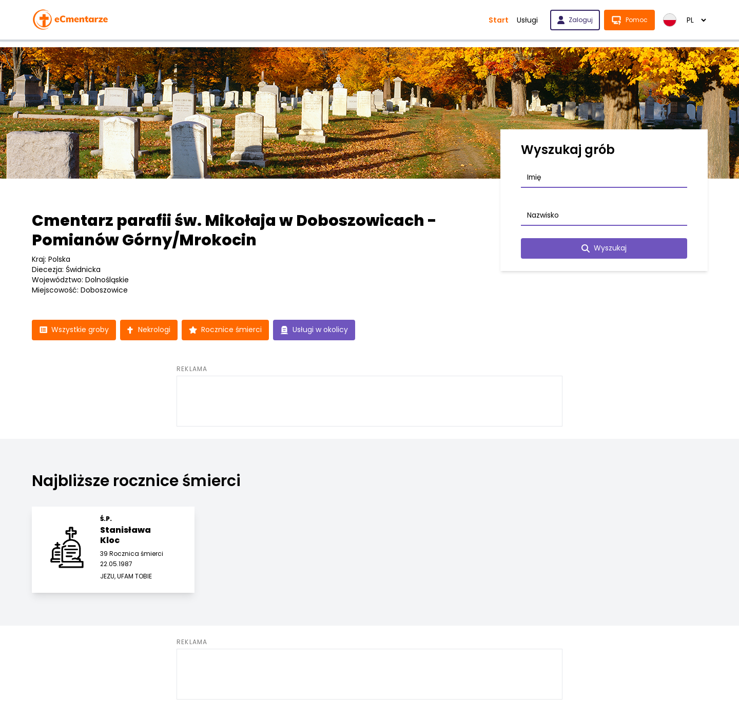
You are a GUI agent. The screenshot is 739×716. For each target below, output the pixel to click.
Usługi (527, 20)
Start (499, 20)
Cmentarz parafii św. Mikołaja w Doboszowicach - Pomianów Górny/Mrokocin (234, 230)
